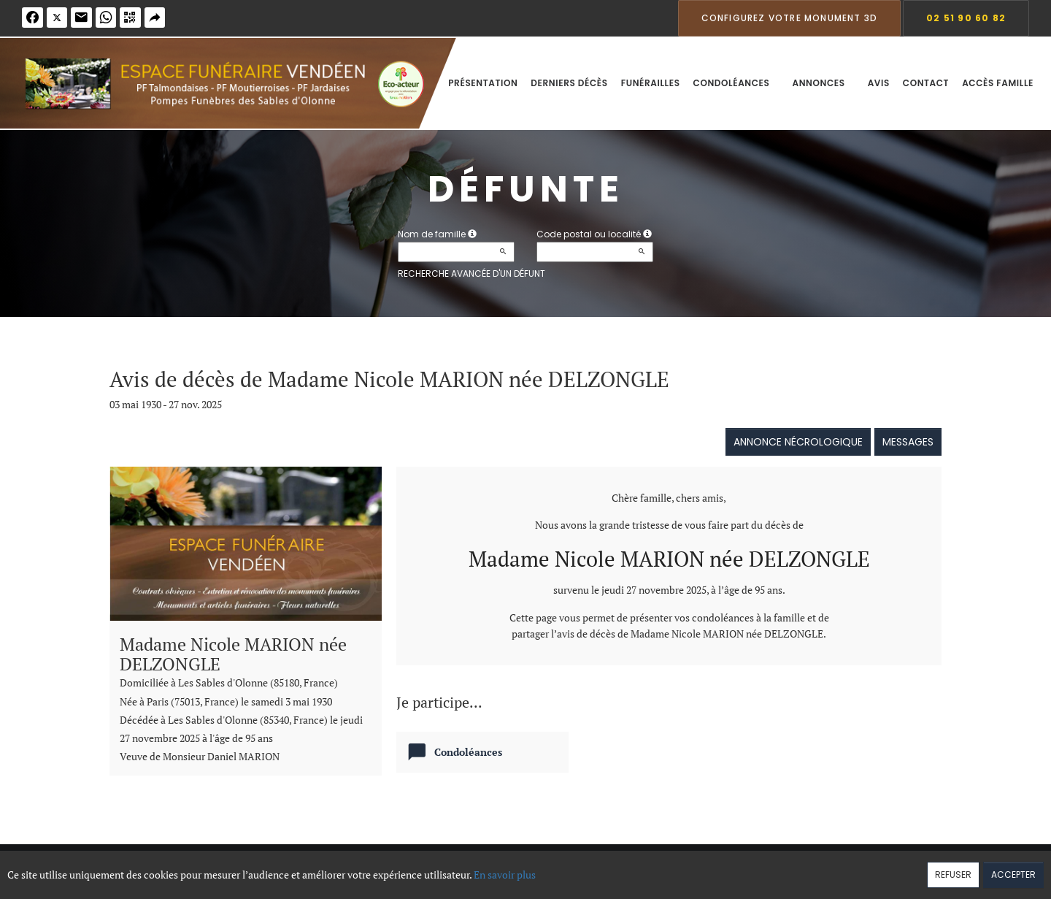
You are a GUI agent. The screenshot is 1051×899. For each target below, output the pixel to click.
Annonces (823, 83)
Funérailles (650, 83)
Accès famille (997, 83)
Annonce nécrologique (798, 442)
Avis (879, 83)
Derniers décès (569, 83)
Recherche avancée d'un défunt (471, 273)
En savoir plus (505, 874)
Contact (926, 83)
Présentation (482, 83)
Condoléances (736, 83)
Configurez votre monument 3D (789, 18)
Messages (907, 442)
